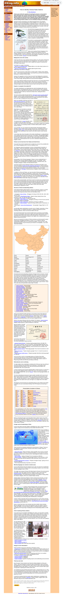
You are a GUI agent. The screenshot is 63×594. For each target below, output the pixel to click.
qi (17, 402)
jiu (17, 406)
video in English (18, 543)
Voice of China (23, 194)
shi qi (24, 402)
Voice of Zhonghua (24, 199)
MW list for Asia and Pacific (20, 553)
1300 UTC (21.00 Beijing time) (21, 66)
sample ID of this (31, 165)
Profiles (6, 9)
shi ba (24, 404)
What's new (7, 39)
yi (17, 392)
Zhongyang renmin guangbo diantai (40, 94)
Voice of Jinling (18, 456)
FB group (7, 37)
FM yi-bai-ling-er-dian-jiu (21, 413)
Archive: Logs (8, 20)
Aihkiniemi (7, 26)
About (6, 35)
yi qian (34, 406)
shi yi (24, 392)
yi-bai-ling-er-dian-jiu (37, 401)
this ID (31, 371)
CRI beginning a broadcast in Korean (43, 442)
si (17, 397)
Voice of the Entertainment (26, 205)
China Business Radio (25, 196)
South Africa (7, 29)
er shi (34, 390)
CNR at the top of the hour (19, 101)
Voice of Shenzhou (24, 201)
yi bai (34, 399)
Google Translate (18, 558)
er (17, 394)
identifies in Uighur (42, 480)
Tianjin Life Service (18, 350)
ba (17, 404)
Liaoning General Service (20, 343)
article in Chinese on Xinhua (20, 540)
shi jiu (24, 406)
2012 (23, 129)
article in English (18, 541)
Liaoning (34, 414)
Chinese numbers (18, 557)
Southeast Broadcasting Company (22, 460)
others (6, 32)
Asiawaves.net (17, 548)
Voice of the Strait (18, 451)
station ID (18, 150)
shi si (24, 397)
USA (6, 31)
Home (5, 6)
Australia (7, 23)
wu (18, 399)
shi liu (24, 401)
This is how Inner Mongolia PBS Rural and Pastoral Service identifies (31, 492)
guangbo (16, 318)
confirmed (39, 420)
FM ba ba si (35, 394)
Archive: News (8, 11)
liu (17, 401)
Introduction (7, 14)
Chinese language (18, 556)
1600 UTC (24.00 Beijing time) (21, 68)
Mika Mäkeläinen (32, 12)
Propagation (7, 17)
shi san (24, 395)
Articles (8, 6)
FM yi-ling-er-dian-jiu (37, 402)
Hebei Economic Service (20, 348)
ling (18, 390)
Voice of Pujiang (18, 457)
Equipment (7, 19)
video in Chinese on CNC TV (21, 542)
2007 (20, 128)
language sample (17, 473)
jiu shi (34, 397)
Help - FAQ (7, 36)
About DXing (20, 593)
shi (23, 390)
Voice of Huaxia (23, 202)
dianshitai (23, 317)
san (18, 395)
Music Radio (22, 198)
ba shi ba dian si (36, 392)
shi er (24, 394)
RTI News (24, 169)
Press (6, 38)
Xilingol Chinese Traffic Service (21, 353)
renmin (24, 55)
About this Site (25, 593)
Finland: (7, 25)
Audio (6, 10)
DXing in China (23, 555)
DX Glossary (8, 15)
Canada (7, 24)
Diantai (45, 315)
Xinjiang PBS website (34, 482)
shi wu (24, 399)
